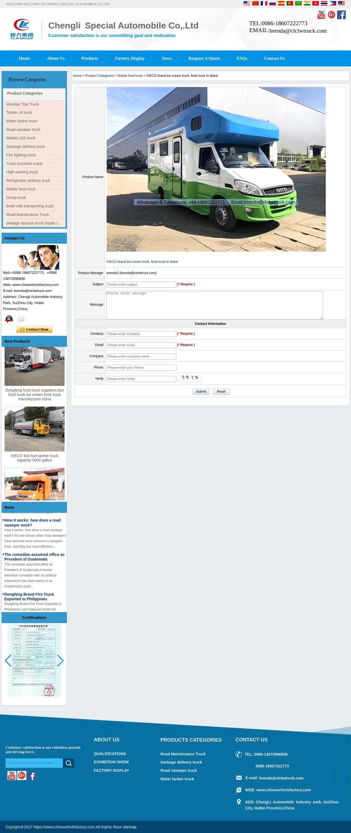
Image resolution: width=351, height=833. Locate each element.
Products (89, 58)
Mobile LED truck (21, 138)
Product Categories (25, 93)
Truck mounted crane (24, 163)
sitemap (130, 827)
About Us (55, 58)
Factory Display (130, 58)
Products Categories (191, 740)
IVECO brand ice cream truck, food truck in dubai (142, 262)
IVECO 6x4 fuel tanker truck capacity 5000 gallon (34, 459)
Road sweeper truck (23, 129)
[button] (60, 661)
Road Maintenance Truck (27, 214)
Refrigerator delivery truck (28, 180)
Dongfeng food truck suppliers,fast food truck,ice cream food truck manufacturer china (34, 396)
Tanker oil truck (19, 112)
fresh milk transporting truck (29, 206)
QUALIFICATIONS (110, 754)
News (167, 58)
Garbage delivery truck (25, 146)
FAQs (242, 58)
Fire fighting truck (21, 155)
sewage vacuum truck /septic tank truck (35, 223)
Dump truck (16, 197)
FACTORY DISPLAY (111, 770)
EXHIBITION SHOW (111, 762)
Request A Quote (204, 58)
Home (24, 58)
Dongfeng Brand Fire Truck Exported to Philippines (29, 598)
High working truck (22, 172)
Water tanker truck (22, 121)
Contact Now (34, 329)
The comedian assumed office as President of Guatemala (34, 558)
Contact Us (274, 58)
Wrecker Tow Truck (22, 104)
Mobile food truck (21, 189)
